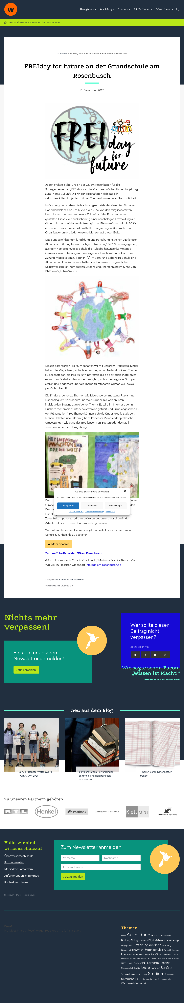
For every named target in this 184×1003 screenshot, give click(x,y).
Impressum (110, 512)
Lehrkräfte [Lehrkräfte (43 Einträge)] (166, 954)
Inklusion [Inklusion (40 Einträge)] (176, 950)
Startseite (62, 53)
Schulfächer (62, 579)
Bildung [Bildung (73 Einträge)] (125, 940)
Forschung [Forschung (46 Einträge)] (166, 945)
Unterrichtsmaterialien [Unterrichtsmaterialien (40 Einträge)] (162, 979)
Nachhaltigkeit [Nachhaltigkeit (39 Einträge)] (127, 968)
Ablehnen (91, 505)
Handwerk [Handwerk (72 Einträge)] (138, 949)
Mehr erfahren (60, 544)
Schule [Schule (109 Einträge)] (145, 967)
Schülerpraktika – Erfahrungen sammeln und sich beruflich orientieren (96, 775)
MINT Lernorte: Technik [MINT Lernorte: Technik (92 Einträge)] (154, 962)
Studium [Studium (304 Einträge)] (156, 973)
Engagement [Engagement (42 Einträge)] (127, 945)
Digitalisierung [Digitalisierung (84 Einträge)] (157, 940)
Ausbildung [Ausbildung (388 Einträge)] (139, 934)
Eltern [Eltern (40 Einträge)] (169, 941)
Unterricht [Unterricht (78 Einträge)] (127, 978)
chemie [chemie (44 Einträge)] (144, 941)
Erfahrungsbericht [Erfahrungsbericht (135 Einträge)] (147, 945)
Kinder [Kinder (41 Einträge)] (135, 954)
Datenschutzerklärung (94, 512)
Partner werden (14, 862)
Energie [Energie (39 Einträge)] (176, 941)
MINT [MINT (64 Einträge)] (148, 958)
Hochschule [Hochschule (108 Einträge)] (153, 949)
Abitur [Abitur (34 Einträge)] (123, 936)
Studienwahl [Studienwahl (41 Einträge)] (141, 974)
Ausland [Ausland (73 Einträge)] (156, 935)
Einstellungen (115, 505)
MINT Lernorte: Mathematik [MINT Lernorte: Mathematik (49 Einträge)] (165, 959)
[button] (125, 491)
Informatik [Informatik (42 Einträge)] (166, 950)
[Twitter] (135, 654)
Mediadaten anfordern (18, 869)
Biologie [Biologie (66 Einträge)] (135, 940)
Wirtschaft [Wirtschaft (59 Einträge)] (141, 983)
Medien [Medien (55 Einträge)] (125, 958)
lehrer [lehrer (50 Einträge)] (148, 954)
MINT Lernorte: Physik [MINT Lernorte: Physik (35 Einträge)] (130, 963)
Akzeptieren (68, 505)
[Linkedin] (165, 654)
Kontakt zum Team (16, 882)
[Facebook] (145, 654)
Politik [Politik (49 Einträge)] (137, 968)
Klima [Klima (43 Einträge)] (141, 954)
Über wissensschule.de (18, 856)
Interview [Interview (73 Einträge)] (126, 954)
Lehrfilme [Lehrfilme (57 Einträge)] (156, 954)
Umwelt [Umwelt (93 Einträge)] (170, 974)
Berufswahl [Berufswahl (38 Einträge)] (166, 936)
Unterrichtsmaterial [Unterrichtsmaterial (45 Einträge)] (143, 979)
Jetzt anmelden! (26, 669)
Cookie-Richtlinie (76, 512)
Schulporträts (77, 579)
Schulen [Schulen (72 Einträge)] (155, 968)
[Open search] (177, 9)
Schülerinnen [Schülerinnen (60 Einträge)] (128, 974)
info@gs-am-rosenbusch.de (103, 564)
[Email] (155, 654)
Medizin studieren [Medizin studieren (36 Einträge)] (137, 959)
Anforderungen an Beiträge (21, 875)
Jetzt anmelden (73, 876)
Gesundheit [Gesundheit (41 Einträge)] (126, 950)
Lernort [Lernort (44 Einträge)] (175, 954)
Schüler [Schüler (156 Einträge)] (167, 968)
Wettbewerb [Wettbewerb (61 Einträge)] (128, 983)
